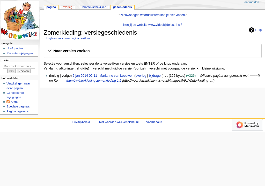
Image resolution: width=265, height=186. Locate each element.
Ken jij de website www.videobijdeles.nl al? (152, 25)
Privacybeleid (81, 121)
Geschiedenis (122, 7)
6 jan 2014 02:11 (85, 76)
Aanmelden (251, 2)
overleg (141, 76)
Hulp (255, 30)
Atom (14, 101)
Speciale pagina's (18, 106)
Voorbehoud (154, 121)
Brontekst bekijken (94, 7)
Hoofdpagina (14, 48)
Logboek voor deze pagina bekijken (68, 38)
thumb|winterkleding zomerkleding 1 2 (93, 80)
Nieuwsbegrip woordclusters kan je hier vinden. (153, 15)
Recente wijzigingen (19, 53)
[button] (152, 51)
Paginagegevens (17, 111)
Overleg (67, 7)
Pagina (51, 7)
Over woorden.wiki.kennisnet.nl (118, 121)
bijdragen (156, 76)
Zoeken (6, 60)
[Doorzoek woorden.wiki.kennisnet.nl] (19, 66)
